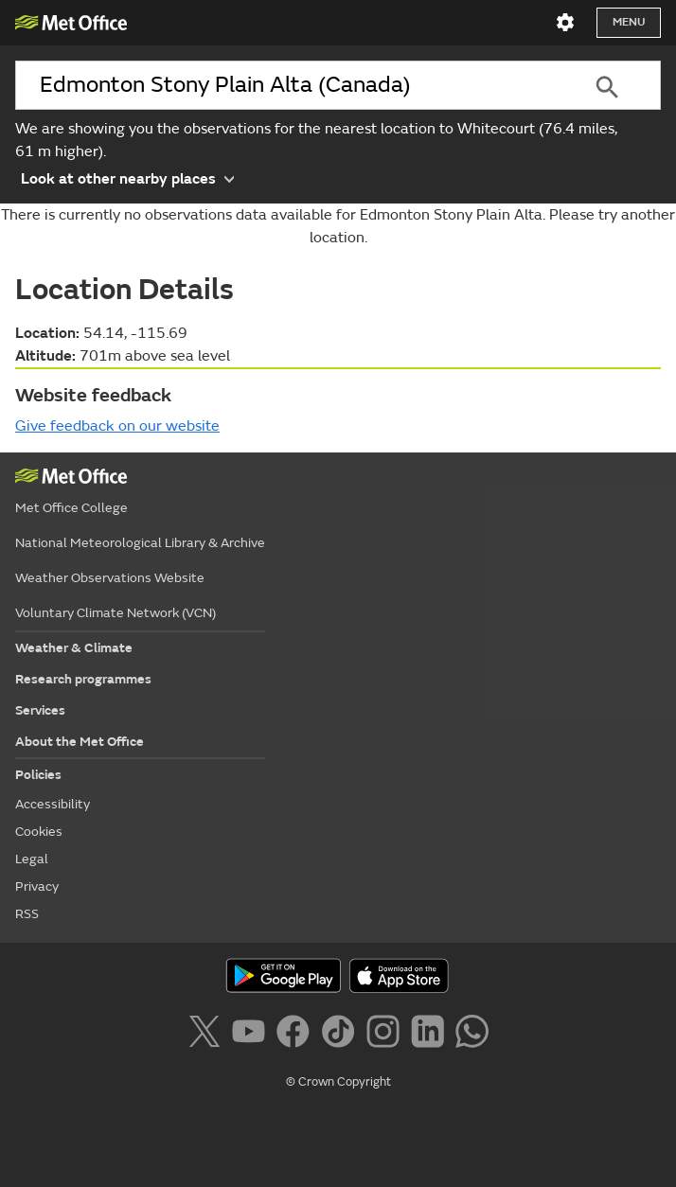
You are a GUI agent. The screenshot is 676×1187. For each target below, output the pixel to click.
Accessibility (52, 804)
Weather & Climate (74, 648)
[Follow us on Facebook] (296, 1034)
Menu (629, 22)
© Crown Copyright (338, 1082)
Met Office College (71, 508)
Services (40, 710)
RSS (27, 914)
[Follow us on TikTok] (341, 1034)
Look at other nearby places (127, 177)
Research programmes (83, 679)
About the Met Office (79, 742)
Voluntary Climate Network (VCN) (115, 613)
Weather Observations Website (110, 578)
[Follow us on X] (207, 1034)
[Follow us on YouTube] (252, 1034)
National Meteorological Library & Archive (140, 543)
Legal (31, 859)
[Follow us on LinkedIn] (431, 1034)
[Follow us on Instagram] (386, 1034)
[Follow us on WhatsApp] (472, 1034)
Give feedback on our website (117, 425)
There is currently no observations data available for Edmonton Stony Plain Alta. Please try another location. (338, 226)
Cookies (38, 832)
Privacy (37, 886)
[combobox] (284, 85)
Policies (38, 775)
